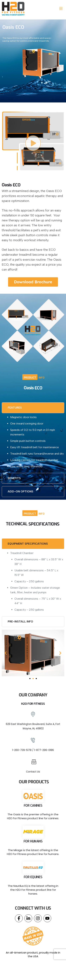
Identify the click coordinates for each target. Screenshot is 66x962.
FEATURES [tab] (15, 407)
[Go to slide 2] (33, 678)
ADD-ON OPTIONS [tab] (20, 491)
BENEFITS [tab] (14, 478)
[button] (6, 653)
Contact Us (33, 771)
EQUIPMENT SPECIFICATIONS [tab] (28, 543)
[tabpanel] (33, 442)
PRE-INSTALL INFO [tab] (20, 621)
